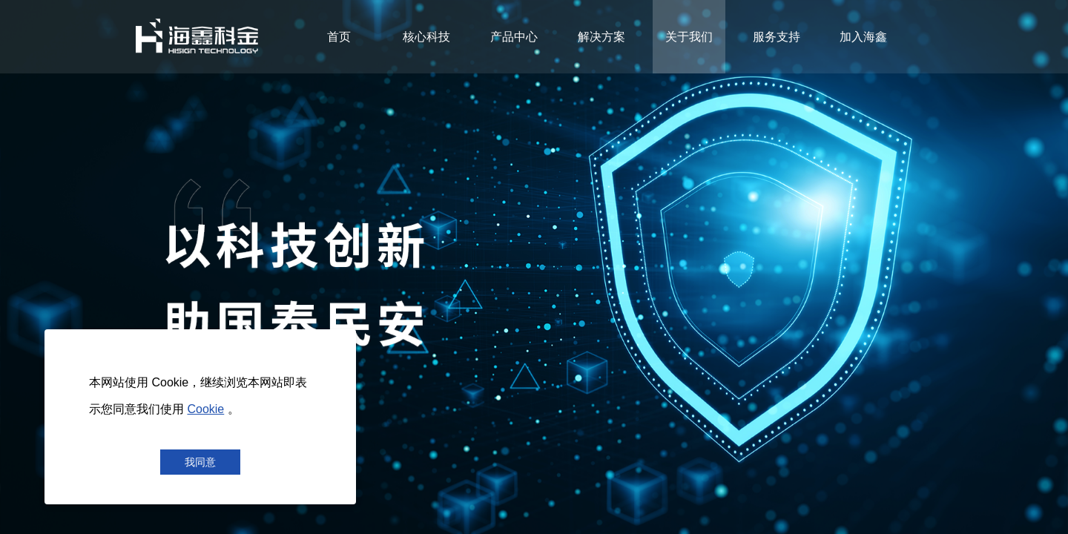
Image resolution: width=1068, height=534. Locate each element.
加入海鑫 (863, 36)
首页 (339, 36)
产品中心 (514, 36)
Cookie (205, 409)
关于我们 (689, 36)
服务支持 (776, 36)
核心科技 (426, 36)
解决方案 (601, 36)
